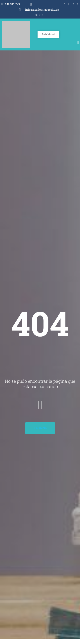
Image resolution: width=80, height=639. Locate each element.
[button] (78, 42)
